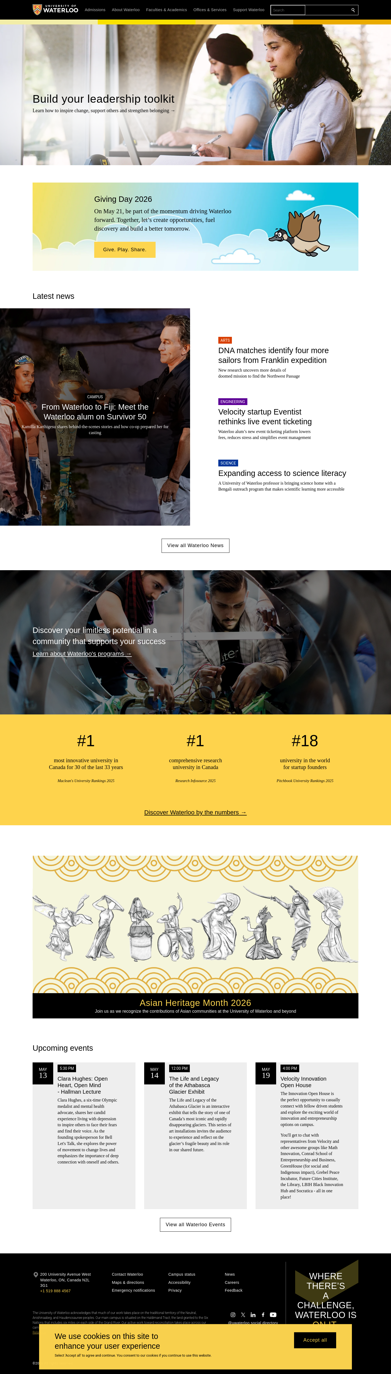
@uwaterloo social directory (253, 1323)
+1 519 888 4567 (55, 1291)
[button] (125, 250)
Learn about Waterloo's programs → (82, 653)
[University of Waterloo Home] (56, 9)
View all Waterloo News (195, 545)
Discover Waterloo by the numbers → (195, 812)
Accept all (315, 1340)
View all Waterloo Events (195, 1224)
